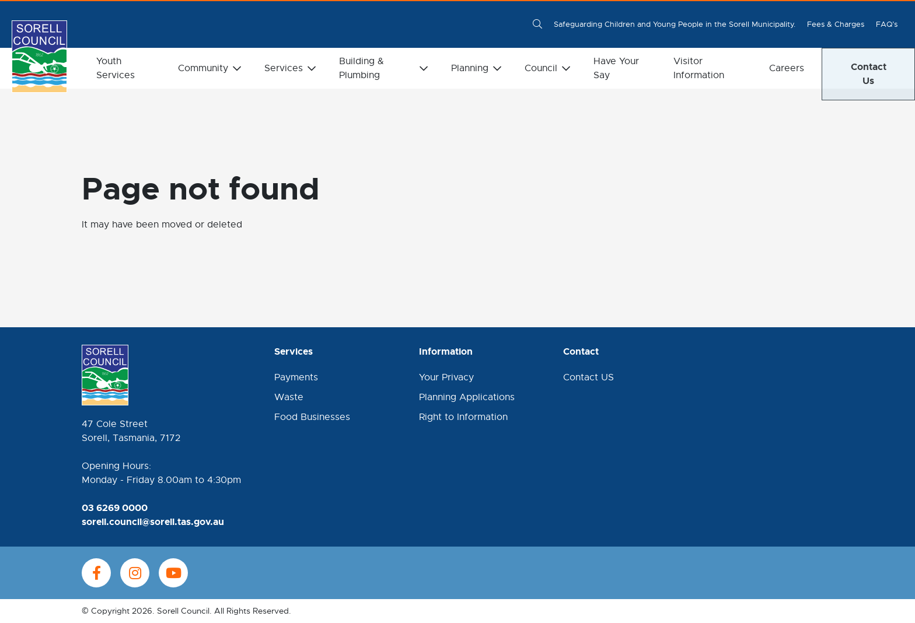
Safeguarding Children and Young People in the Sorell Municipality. (674, 24)
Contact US (588, 377)
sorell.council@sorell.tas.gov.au (153, 522)
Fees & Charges (835, 24)
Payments (296, 377)
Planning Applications (467, 397)
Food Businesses (312, 417)
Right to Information (463, 417)
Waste (288, 397)
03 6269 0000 (115, 508)
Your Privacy (446, 377)
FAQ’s (886, 24)
